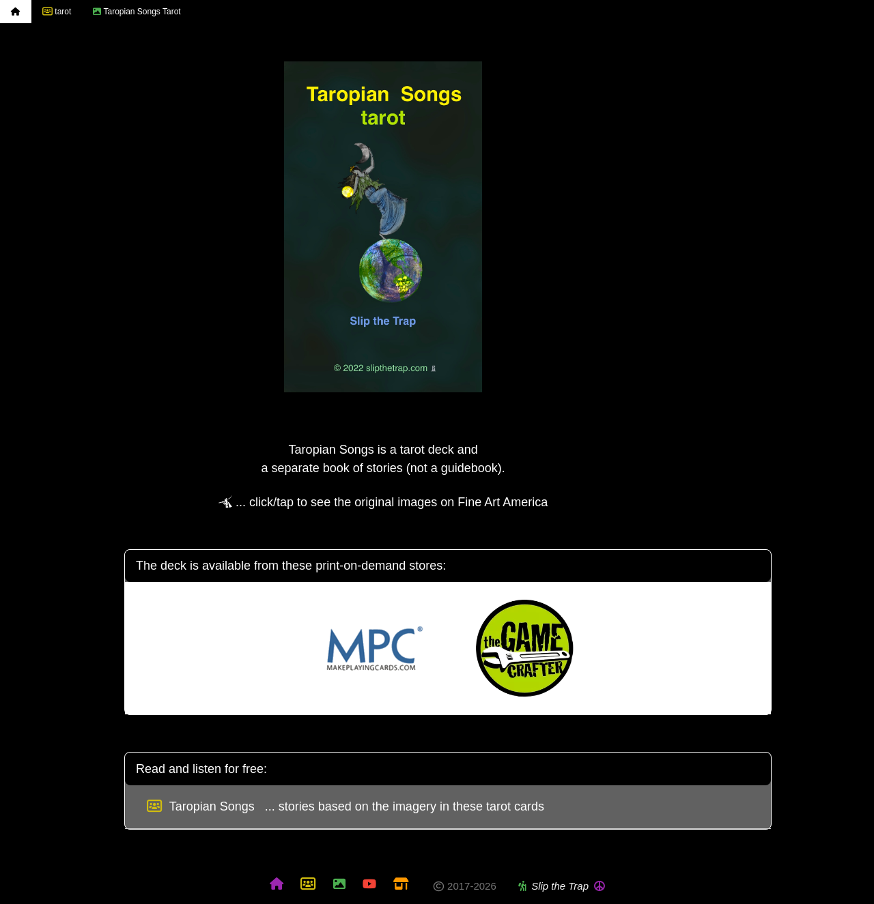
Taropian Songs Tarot (136, 11)
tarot (56, 11)
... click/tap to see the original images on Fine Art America (383, 502)
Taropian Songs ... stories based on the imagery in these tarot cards (345, 806)
